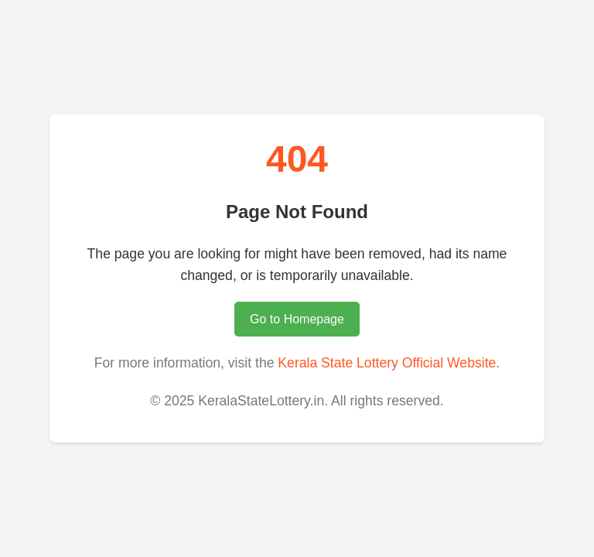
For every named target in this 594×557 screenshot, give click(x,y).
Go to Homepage (297, 319)
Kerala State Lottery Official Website (387, 363)
